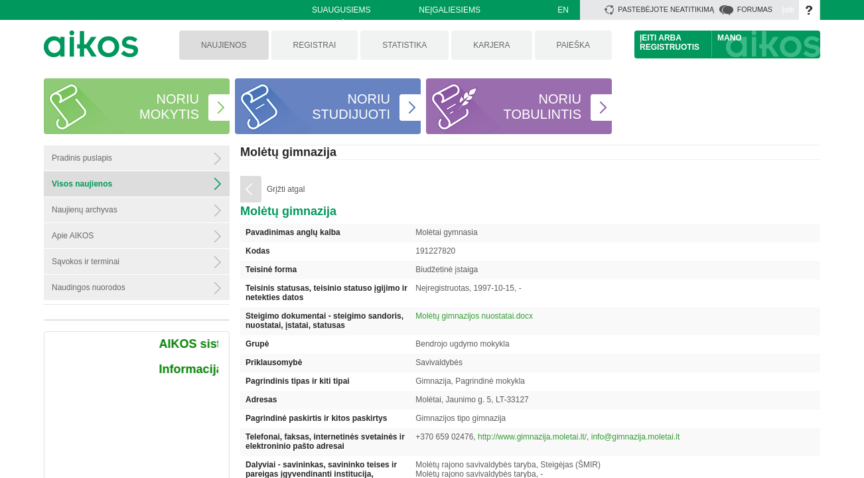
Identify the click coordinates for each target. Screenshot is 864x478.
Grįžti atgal (286, 189)
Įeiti (788, 10)
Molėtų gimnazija (288, 152)
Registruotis (669, 47)
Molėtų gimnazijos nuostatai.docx (474, 316)
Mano (729, 37)
